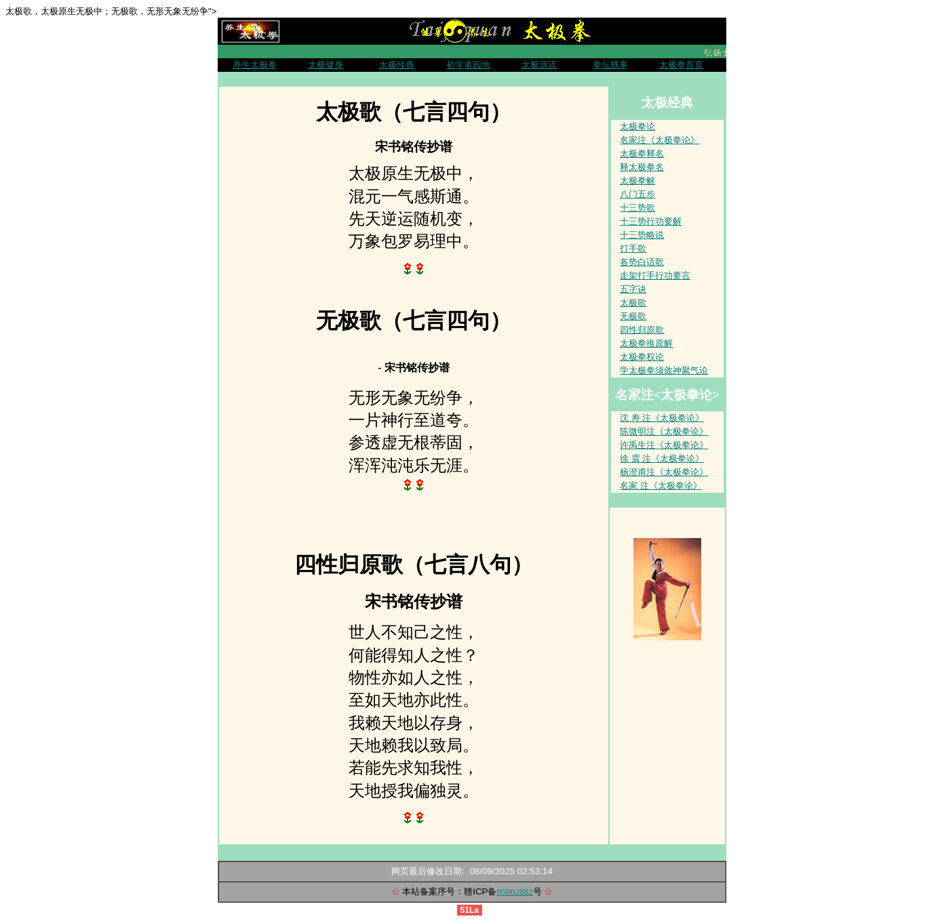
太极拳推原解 (646, 343)
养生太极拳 (255, 65)
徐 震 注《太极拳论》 (662, 458)
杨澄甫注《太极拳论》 (664, 472)
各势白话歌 (642, 262)
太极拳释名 (642, 153)
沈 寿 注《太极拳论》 (662, 418)
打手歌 (633, 248)
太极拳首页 (681, 65)
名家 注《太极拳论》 (660, 485)
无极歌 (633, 316)
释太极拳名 (642, 167)
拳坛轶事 (610, 65)
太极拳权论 (642, 357)
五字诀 (633, 289)
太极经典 (396, 65)
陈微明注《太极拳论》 (664, 431)
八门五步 (637, 194)
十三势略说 (642, 235)
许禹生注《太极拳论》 (664, 445)
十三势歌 (637, 208)
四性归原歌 (642, 330)
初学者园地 (468, 65)
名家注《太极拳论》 (659, 140)
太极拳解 (637, 181)
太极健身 (325, 65)
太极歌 (633, 303)
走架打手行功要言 (655, 275)
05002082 (514, 891)
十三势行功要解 (651, 221)
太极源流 (539, 65)
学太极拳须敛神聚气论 (664, 370)
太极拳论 (637, 126)
